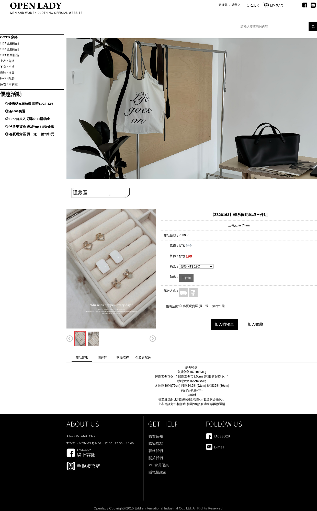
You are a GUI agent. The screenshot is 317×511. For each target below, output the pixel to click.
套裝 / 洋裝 (7, 73)
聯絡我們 (156, 451)
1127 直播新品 (9, 43)
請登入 (236, 5)
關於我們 (156, 458)
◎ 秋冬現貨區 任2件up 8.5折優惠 (29, 126)
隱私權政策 (157, 472)
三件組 (186, 278)
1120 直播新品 (9, 49)
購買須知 (156, 437)
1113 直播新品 (9, 55)
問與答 (102, 357)
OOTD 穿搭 (9, 37)
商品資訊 (82, 357)
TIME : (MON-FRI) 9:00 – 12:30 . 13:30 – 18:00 (100, 443)
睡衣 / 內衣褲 (9, 84)
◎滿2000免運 (15, 111)
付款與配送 (143, 357)
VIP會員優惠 (159, 465)
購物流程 (123, 357)
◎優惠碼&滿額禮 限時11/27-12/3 (29, 103)
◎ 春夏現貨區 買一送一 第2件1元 (29, 134)
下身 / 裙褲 (7, 67)
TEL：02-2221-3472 (80, 435)
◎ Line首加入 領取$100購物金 (27, 119)
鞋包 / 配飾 (7, 78)
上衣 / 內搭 (7, 61)
